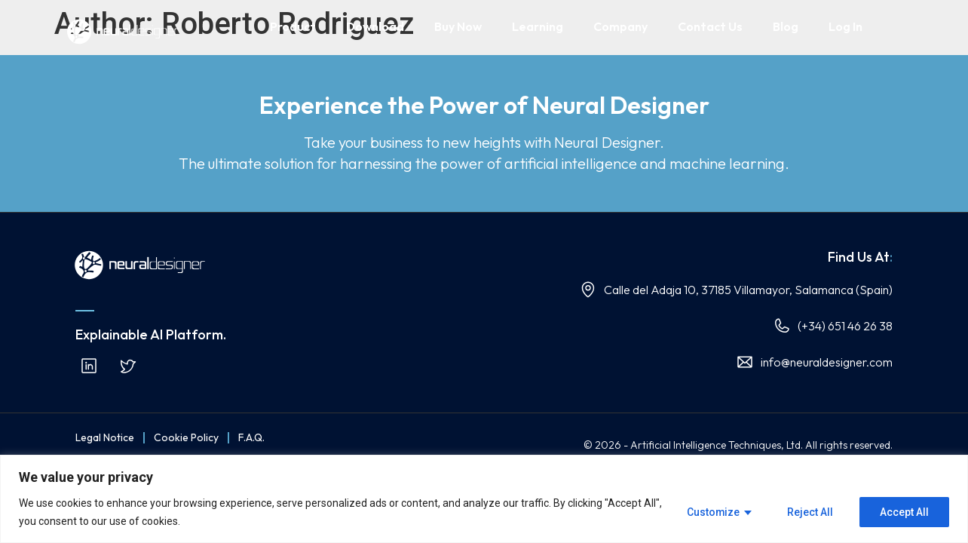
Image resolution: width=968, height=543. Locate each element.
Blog (785, 26)
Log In (845, 26)
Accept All (904, 512)
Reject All (810, 512)
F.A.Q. (251, 437)
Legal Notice (104, 437)
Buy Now (458, 26)
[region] (484, 499)
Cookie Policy (186, 437)
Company (620, 26)
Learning (537, 26)
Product (293, 26)
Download (375, 26)
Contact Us (710, 26)
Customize (713, 512)
